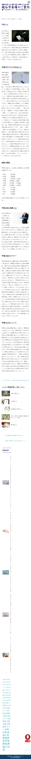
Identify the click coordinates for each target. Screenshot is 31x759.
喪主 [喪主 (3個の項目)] (5, 708)
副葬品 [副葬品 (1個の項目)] (6, 692)
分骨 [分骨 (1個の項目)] (3, 692)
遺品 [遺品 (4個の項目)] (3, 713)
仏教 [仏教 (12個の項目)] (4, 724)
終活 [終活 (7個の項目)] (9, 718)
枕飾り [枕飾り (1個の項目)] (4, 690)
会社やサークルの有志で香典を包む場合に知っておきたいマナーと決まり (10, 482)
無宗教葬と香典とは (16, 409)
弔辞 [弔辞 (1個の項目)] (5, 684)
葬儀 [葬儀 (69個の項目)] (4, 743)
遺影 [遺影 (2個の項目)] (3, 695)
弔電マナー (9, 380)
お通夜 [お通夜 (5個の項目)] (4, 716)
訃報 (28, 380)
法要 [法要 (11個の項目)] (8, 721)
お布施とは (14, 401)
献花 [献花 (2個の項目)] (5, 697)
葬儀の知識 (17, 380)
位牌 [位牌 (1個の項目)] (7, 687)
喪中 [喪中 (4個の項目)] (8, 711)
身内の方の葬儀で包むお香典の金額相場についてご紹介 (10, 614)
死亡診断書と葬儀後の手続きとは (14, 435)
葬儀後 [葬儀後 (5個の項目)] (8, 713)
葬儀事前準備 (23, 380)
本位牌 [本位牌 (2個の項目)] (9, 700)
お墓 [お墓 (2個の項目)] (6, 695)
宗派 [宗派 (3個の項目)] (7, 703)
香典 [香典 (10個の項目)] (4, 721)
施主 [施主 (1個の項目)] (10, 687)
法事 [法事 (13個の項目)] (8, 724)
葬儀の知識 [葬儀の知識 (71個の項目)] (6, 746)
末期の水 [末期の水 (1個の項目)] (8, 690)
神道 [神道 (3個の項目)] (3, 703)
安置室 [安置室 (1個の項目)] (4, 679)
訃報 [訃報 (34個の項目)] (4, 732)
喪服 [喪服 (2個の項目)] (8, 697)
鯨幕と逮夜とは (15, 393)
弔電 (5, 380)
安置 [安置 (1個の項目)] (10, 692)
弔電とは (20, 18)
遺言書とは (14, 424)
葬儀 (13, 380)
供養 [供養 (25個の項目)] (7, 729)
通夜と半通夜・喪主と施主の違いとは (15, 440)
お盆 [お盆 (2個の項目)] (5, 700)
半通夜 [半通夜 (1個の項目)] (7, 679)
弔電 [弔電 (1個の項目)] (7, 684)
